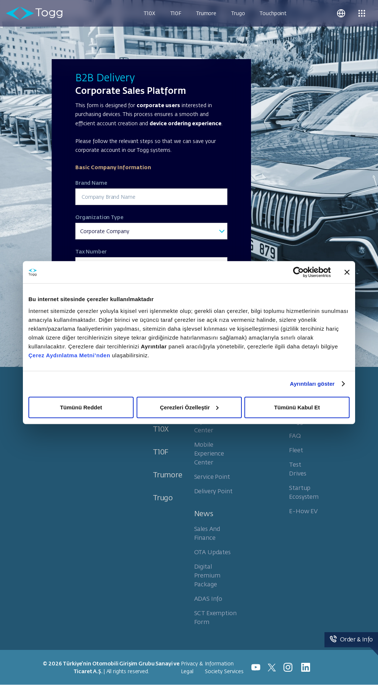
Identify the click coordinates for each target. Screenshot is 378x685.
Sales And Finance (207, 533)
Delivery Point (213, 491)
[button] (341, 13)
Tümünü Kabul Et (297, 407)
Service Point (212, 476)
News (203, 513)
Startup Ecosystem (304, 492)
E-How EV (303, 511)
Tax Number (91, 251)
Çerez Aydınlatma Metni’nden (69, 355)
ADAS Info (208, 598)
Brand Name (91, 182)
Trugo (238, 13)
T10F (175, 13)
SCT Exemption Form (215, 617)
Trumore (206, 13)
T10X (149, 13)
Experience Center (209, 425)
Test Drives (297, 468)
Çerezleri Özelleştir (189, 407)
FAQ (295, 435)
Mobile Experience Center (209, 453)
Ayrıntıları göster (312, 384)
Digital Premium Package (207, 575)
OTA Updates (212, 552)
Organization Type (99, 217)
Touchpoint (273, 13)
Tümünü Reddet (81, 407)
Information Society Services (224, 667)
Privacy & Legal (192, 667)
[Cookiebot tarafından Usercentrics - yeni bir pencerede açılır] (298, 272)
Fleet (296, 450)
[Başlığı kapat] (347, 272)
